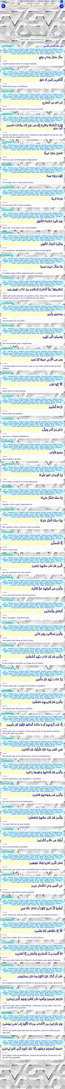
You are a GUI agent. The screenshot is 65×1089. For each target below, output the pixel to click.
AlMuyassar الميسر (7, 50)
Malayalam (47, 52)
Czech (61, 50)
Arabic (36, 50)
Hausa (20, 52)
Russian (14, 53)
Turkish (33, 53)
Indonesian (25, 52)
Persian (53, 52)
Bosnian (52, 50)
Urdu (37, 53)
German (15, 52)
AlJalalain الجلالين (18, 50)
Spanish (23, 53)
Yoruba (42, 53)
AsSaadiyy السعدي (46, 49)
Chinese (57, 50)
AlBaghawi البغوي (57, 49)
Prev (13, 35)
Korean (37, 52)
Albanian (41, 50)
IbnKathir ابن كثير (13, 49)
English (6, 52)
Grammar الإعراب (29, 50)
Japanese (31, 52)
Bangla (47, 50)
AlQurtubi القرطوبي (34, 49)
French (10, 52)
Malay (41, 52)
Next (52, 35)
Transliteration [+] (49, 53)
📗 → (5, 49)
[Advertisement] (32, 21)
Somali (18, 53)
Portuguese (59, 52)
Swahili (29, 53)
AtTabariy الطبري (23, 49)
